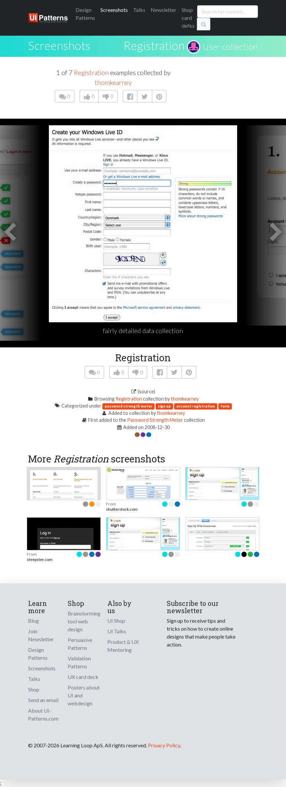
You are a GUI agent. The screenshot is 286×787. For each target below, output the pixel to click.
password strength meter (128, 406)
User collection (230, 46)
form (225, 406)
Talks (139, 10)
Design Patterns (38, 654)
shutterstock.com (122, 509)
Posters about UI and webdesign (84, 695)
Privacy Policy (164, 745)
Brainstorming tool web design (84, 621)
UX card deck (83, 677)
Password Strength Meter (155, 420)
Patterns (85, 14)
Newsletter (163, 10)
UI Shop (116, 620)
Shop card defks (188, 18)
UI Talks (116, 631)
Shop (33, 689)
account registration (195, 406)
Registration (154, 45)
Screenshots (114, 10)
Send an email (43, 700)
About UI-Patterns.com (43, 714)
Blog (33, 620)
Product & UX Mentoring (123, 646)
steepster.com (40, 559)
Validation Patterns (79, 662)
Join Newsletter (41, 635)
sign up (164, 406)
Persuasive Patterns (80, 644)
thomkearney (113, 82)
